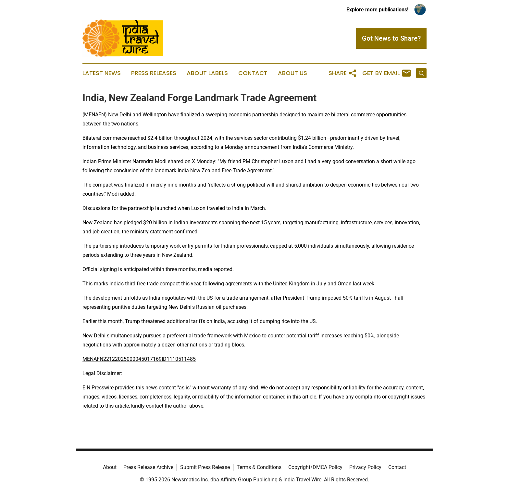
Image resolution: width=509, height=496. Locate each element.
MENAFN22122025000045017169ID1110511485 (139, 359)
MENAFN (94, 114)
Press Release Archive (148, 467)
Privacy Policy (365, 467)
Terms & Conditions (259, 467)
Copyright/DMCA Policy (315, 467)
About (110, 467)
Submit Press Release (205, 467)
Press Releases (153, 73)
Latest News (101, 73)
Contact (252, 73)
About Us (292, 73)
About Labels (207, 73)
